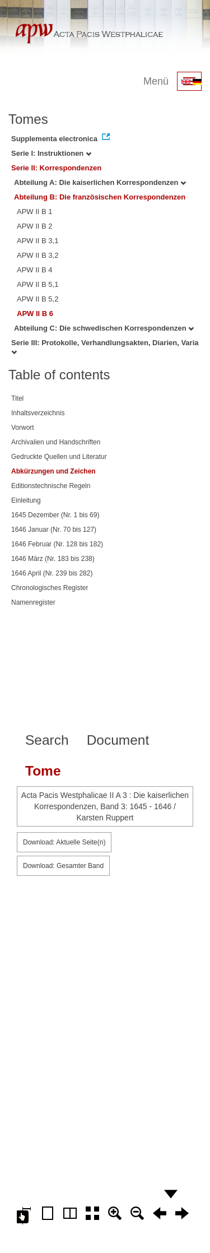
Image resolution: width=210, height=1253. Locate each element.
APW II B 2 (35, 226)
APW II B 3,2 (37, 255)
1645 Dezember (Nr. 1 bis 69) (55, 515)
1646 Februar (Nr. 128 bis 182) (57, 544)
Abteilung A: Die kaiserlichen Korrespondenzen (100, 182)
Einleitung (26, 500)
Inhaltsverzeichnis (37, 413)
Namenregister (33, 602)
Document (118, 740)
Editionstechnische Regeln (50, 486)
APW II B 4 (35, 270)
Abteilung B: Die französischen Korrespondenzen (99, 197)
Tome (43, 770)
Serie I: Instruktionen (51, 153)
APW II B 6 (35, 313)
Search (47, 740)
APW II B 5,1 (37, 284)
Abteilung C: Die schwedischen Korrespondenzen (104, 328)
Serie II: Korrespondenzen (56, 168)
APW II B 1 (35, 211)
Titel (17, 398)
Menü (156, 81)
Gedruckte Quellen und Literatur (59, 457)
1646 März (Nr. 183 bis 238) (53, 559)
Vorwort (22, 427)
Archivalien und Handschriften (55, 442)
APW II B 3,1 (37, 240)
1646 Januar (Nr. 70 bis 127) (53, 529)
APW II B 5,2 (37, 299)
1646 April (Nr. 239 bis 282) (51, 573)
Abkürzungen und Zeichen (53, 471)
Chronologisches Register (49, 588)
